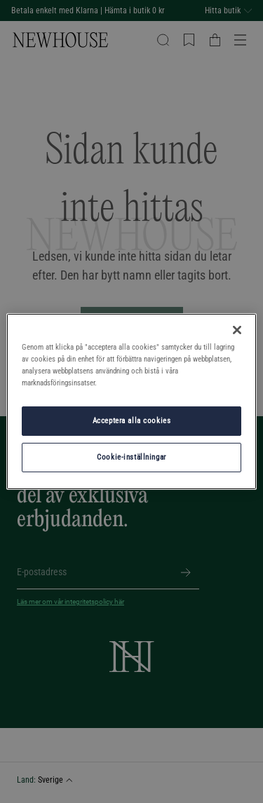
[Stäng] (237, 330)
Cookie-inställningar (131, 457)
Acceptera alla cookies (132, 420)
